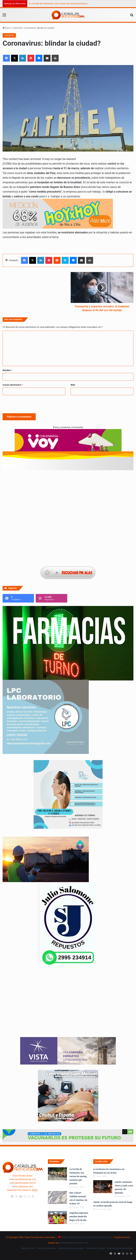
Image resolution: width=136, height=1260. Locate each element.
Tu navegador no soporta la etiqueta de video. (68, 1005)
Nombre (7, 370)
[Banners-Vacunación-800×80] (68, 1141)
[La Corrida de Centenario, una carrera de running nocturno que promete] (57, 1173)
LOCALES (17, 28)
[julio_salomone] (68, 965)
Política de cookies (46, 1248)
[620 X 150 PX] (68, 442)
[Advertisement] (68, 489)
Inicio (7, 28)
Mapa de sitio (28, 1248)
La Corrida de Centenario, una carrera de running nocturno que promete (64, 3)
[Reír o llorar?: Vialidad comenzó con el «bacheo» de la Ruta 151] (57, 1197)
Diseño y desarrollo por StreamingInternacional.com (87, 1237)
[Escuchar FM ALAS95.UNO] (68, 572)
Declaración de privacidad (71, 1248)
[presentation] (29, 403)
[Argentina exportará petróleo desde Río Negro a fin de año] (57, 1217)
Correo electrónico (13, 385)
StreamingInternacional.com (74, 1242)
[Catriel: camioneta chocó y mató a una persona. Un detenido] (102, 1186)
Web (73, 385)
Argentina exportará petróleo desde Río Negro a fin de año (78, 1216)
